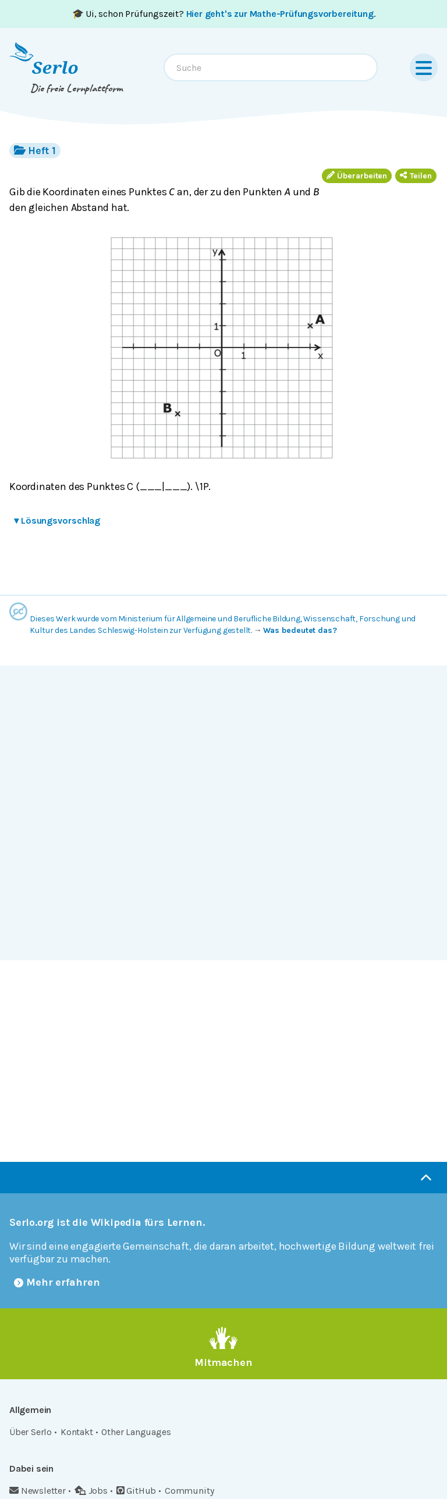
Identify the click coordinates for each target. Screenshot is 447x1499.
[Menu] (424, 67)
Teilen (416, 176)
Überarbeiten (357, 176)
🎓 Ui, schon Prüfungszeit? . (223, 13)
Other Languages (136, 1431)
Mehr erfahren (57, 1282)
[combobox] (271, 67)
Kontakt (77, 1431)
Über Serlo (30, 1431)
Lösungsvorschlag (57, 520)
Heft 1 (35, 150)
